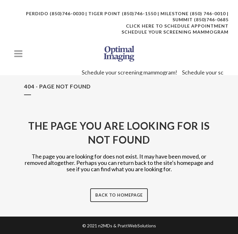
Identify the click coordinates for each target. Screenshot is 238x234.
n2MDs (105, 225)
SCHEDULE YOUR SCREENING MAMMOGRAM (175, 32)
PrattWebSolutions (136, 225)
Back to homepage (119, 195)
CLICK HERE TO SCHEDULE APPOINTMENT (177, 26)
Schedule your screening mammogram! (132, 72)
